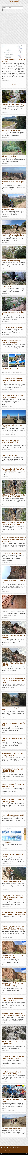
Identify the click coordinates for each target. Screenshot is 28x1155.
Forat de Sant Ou (6, 286)
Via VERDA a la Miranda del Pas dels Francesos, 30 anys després (11, 342)
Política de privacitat (8, 1151)
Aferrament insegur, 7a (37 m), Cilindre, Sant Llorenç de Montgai (12, 956)
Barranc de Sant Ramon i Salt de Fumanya (13, 105)
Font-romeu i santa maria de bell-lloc (12, 1129)
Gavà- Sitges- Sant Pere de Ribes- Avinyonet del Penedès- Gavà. (11, 441)
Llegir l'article (14, 84)
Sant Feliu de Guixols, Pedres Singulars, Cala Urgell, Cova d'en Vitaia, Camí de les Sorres (14, 913)
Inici (4, 1147)
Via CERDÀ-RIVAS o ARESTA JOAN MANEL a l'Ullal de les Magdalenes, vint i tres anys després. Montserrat (13, 897)
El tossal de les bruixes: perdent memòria (13, 815)
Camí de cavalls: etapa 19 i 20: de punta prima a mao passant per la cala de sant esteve (12, 380)
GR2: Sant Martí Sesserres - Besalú (11, 130)
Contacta (16, 1147)
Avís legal (5, 1149)
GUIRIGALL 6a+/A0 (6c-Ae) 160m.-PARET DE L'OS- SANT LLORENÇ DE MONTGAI (14, 496)
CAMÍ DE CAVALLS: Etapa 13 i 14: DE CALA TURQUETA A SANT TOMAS (13, 396)
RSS (9, 1147)
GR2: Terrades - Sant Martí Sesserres (12, 156)
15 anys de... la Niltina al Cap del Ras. (12, 882)
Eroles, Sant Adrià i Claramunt (10, 455)
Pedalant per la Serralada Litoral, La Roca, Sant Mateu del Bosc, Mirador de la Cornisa (13, 470)
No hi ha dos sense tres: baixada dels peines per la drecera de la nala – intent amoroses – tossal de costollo (14, 539)
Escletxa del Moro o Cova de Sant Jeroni (12, 610)
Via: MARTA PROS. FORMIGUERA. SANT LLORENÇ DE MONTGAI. (12, 755)
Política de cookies (7, 1150)
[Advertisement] (14, 29)
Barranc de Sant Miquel (8, 209)
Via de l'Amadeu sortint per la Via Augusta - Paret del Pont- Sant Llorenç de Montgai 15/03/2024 (14, 680)
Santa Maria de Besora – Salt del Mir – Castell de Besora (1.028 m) (12, 1073)
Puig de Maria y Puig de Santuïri (10, 368)
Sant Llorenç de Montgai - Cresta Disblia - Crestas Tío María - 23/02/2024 (13, 1057)
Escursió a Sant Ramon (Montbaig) (11, 261)
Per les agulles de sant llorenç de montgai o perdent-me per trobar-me (13, 999)
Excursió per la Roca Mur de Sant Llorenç (13, 235)
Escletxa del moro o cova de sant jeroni (12, 553)
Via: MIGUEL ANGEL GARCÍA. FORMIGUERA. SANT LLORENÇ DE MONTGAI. (13, 785)
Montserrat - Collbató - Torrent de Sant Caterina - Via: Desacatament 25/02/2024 (13, 1014)
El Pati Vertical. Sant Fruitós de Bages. (12, 327)
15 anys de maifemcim (8, 842)
